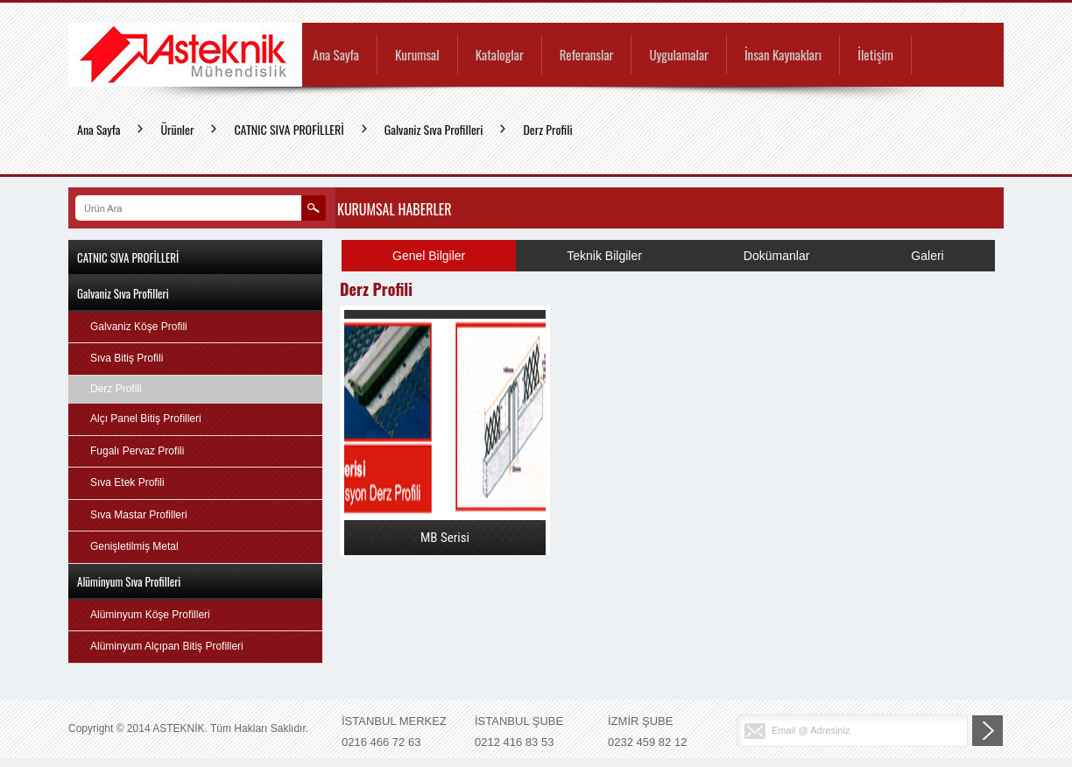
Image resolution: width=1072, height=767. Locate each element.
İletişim (875, 56)
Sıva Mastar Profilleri (138, 515)
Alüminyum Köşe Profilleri (150, 615)
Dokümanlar (776, 256)
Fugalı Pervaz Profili (137, 451)
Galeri (927, 256)
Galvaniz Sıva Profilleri (433, 129)
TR (947, 12)
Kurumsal (417, 56)
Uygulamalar (678, 56)
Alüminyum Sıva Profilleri (128, 581)
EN (971, 12)
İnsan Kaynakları (783, 56)
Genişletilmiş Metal (134, 546)
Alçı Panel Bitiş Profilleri (145, 418)
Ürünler (177, 129)
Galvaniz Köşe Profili (138, 326)
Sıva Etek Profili (127, 482)
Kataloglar (500, 56)
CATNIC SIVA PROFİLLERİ (288, 129)
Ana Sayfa (336, 56)
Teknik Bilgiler (604, 256)
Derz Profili (547, 129)
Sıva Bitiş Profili (126, 358)
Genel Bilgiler (428, 256)
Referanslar (587, 56)
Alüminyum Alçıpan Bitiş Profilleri (166, 646)
